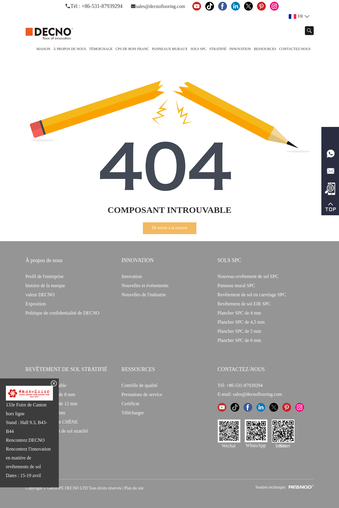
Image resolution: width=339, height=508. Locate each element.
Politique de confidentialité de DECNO (63, 312)
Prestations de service (141, 394)
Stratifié (218, 49)
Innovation (240, 49)
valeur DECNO (40, 294)
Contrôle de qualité (139, 385)
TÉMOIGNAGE (101, 49)
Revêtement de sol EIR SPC (244, 303)
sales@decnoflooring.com (160, 6)
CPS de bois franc (132, 49)
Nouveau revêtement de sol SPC (248, 276)
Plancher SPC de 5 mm (239, 331)
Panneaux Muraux (170, 49)
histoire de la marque (45, 285)
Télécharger (132, 412)
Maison (43, 49)
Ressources (265, 49)
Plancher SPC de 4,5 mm (241, 322)
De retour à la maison (169, 228)
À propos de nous (69, 49)
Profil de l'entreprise (45, 276)
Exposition (36, 303)
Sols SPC (198, 49)
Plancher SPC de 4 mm (239, 312)
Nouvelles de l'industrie (143, 294)
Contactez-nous (294, 49)
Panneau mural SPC (236, 285)
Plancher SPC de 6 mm (239, 340)
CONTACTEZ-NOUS (241, 369)
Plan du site (133, 488)
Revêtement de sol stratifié (67, 369)
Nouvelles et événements (144, 285)
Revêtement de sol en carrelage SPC (252, 294)
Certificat (130, 403)
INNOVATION (137, 260)
